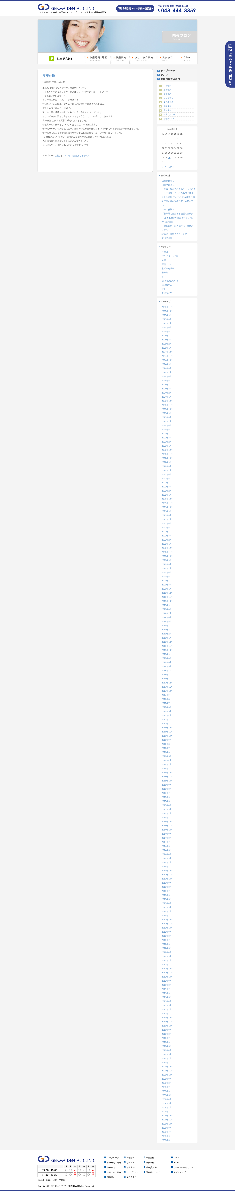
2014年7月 (167, 842)
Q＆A (176, 1158)
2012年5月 (167, 948)
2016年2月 (167, 764)
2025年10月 (167, 311)
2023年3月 (167, 437)
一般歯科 (167, 86)
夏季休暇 (48, 75)
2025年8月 (167, 319)
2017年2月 (167, 719)
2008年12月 (167, 1115)
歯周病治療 (168, 102)
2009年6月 (167, 1091)
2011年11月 (167, 972)
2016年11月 (167, 732)
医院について (168, 264)
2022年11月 (167, 454)
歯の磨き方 (167, 285)
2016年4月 (167, 760)
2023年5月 (167, 429)
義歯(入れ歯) (151, 1167)
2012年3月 (167, 956)
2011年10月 (167, 977)
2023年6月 (167, 425)
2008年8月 (167, 1128)
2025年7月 (167, 323)
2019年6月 (167, 617)
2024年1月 (167, 397)
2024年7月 (167, 372)
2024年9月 (167, 364)
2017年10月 (167, 691)
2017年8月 (167, 699)
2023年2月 (167, 442)
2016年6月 (167, 752)
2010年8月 (167, 1034)
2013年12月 (167, 870)
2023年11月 (167, 405)
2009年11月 (167, 1070)
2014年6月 (167, 846)
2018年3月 (167, 670)
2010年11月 (167, 1021)
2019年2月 (167, 633)
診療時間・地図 (114, 1162)
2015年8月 (167, 789)
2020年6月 (167, 572)
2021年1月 (167, 544)
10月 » (171, 167)
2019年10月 (167, 601)
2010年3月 (167, 1054)
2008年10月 (167, 1124)
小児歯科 (167, 90)
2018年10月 (167, 650)
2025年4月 (167, 335)
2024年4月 (167, 384)
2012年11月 (167, 923)
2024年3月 (167, 388)
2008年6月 (167, 1136)
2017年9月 (167, 695)
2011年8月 (167, 985)
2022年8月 (167, 466)
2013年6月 (167, 895)
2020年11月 (167, 552)
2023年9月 (167, 413)
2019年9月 (167, 605)
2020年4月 (167, 580)
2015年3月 (167, 809)
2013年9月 (167, 883)
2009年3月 (167, 1103)
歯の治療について (170, 280)
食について (167, 293)
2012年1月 (167, 964)
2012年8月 (167, 936)
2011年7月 (167, 989)
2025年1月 (167, 348)
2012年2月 (167, 960)
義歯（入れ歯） (170, 114)
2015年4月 (167, 805)
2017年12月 (167, 683)
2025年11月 (167, 307)
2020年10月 (167, 556)
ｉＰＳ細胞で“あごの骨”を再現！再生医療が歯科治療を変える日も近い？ (178, 201)
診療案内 (111, 1167)
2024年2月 (167, 393)
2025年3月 (167, 339)
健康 (164, 260)
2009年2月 (167, 1107)
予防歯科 (167, 106)
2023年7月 (167, 421)
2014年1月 (167, 866)
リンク (177, 1162)
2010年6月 (167, 1042)
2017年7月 (167, 703)
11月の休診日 (168, 185)
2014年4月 (167, 854)
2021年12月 (167, 499)
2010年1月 (167, 1062)
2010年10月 (167, 1026)
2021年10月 (167, 507)
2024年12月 (167, 352)
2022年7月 (167, 470)
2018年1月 (167, 678)
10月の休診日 (168, 209)
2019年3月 (167, 629)
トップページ (113, 1158)
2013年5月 (167, 899)
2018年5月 (167, 666)
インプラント (169, 98)
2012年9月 (167, 932)
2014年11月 (167, 825)
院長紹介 (111, 1177)
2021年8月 (167, 515)
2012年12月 (167, 919)
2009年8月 (167, 1083)
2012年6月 (167, 944)
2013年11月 (167, 874)
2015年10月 (167, 781)
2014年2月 (167, 862)
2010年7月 (167, 1038)
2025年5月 (167, 331)
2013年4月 (167, 903)
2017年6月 (167, 707)
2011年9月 (167, 981)
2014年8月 (167, 838)
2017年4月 (167, 715)
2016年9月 (167, 740)
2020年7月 (167, 568)
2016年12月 (167, 727)
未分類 (165, 272)
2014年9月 (167, 834)
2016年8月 (167, 744)
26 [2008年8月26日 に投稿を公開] (169, 157)
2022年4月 (167, 482)
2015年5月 (167, 801)
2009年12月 (167, 1066)
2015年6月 (167, 797)
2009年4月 (167, 1099)
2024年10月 (167, 360)
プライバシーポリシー (184, 1167)
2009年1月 (167, 1111)
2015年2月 (167, 813)
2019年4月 (167, 625)
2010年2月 (167, 1058)
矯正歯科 (167, 94)
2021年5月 (167, 527)
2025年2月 (167, 344)
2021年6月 (167, 523)
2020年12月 (167, 548)
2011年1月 (167, 1013)
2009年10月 (167, 1075)
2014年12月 (167, 821)
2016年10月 (167, 736)
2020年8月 (167, 564)
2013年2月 (167, 911)
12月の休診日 (168, 181)
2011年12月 (167, 968)
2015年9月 (167, 785)
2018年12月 (167, 642)
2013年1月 (167, 915)
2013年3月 (167, 907)
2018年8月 (167, 658)
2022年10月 (167, 458)
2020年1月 (167, 589)
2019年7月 (167, 613)
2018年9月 (167, 654)
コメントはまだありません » (76, 155)
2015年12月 (167, 772)
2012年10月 (167, 928)
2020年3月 (167, 584)
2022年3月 (167, 486)
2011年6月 (167, 993)
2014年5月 (167, 850)
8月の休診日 (167, 238)
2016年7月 (167, 748)
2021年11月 (167, 503)
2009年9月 (167, 1079)
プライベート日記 (170, 256)
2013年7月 (167, 891)
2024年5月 (167, 380)
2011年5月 (167, 997)
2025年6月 (167, 327)
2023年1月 (167, 446)
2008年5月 (167, 1140)
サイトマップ (180, 1172)
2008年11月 (167, 1119)
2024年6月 (167, 376)
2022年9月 (167, 462)
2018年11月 (167, 646)
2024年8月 (167, 368)
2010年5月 (167, 1046)
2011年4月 (167, 1001)
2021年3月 (167, 535)
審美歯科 (167, 110)
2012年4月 (167, 952)
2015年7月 (167, 793)
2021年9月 (167, 511)
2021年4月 (167, 531)
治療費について (170, 118)
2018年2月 (167, 674)
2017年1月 (167, 723)
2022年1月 (167, 495)
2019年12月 (167, 593)
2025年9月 (167, 315)
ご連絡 (57, 155)
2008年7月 (167, 1132)
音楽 (164, 289)
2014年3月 (167, 858)
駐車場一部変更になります (174, 234)
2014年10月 (167, 830)
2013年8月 (167, 887)
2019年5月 (167, 621)
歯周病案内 (131, 1177)
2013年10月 (167, 879)
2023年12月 (167, 401)
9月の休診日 (167, 222)
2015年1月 (167, 817)
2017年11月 (167, 687)
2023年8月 (167, 417)
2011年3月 (167, 1005)
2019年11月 (167, 597)
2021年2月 (167, 540)
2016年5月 (167, 756)
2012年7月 (167, 940)
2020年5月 (167, 576)
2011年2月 (167, 1009)
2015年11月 (167, 776)
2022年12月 (167, 450)
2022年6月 (167, 474)
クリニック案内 (114, 1172)
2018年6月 (167, 662)
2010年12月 (167, 1017)
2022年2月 (167, 491)
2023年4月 (167, 433)
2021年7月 (167, 519)
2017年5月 (167, 711)
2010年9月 (167, 1030)
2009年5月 (167, 1095)
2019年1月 (167, 638)
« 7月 (164, 167)
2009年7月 (167, 1087)
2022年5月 (167, 478)
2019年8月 (167, 609)
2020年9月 (167, 560)
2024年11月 (167, 356)
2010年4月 (167, 1050)
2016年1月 (167, 768)
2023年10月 (167, 409)
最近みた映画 (168, 268)
